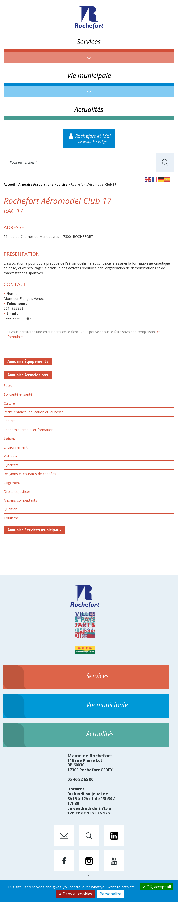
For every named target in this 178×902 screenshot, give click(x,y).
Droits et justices (17, 491)
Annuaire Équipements (27, 361)
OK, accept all (157, 886)
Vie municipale (89, 75)
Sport (8, 385)
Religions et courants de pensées (30, 473)
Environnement (16, 447)
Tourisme (11, 518)
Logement (12, 482)
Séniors (9, 421)
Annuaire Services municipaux (34, 529)
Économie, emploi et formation (28, 429)
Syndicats (11, 465)
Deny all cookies (75, 894)
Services (89, 41)
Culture (9, 403)
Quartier (10, 509)
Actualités (88, 109)
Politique (10, 456)
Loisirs (62, 184)
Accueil (9, 184)
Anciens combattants (20, 500)
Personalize (110, 894)
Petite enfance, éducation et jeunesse (34, 412)
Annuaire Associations (35, 184)
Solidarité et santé (18, 394)
